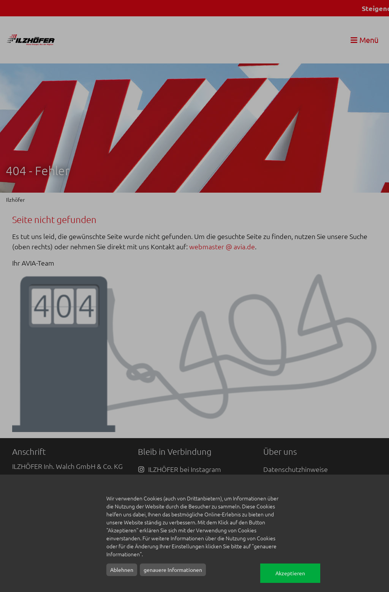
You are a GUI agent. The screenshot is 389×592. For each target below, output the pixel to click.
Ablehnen (121, 569)
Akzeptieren (290, 573)
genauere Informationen (173, 569)
